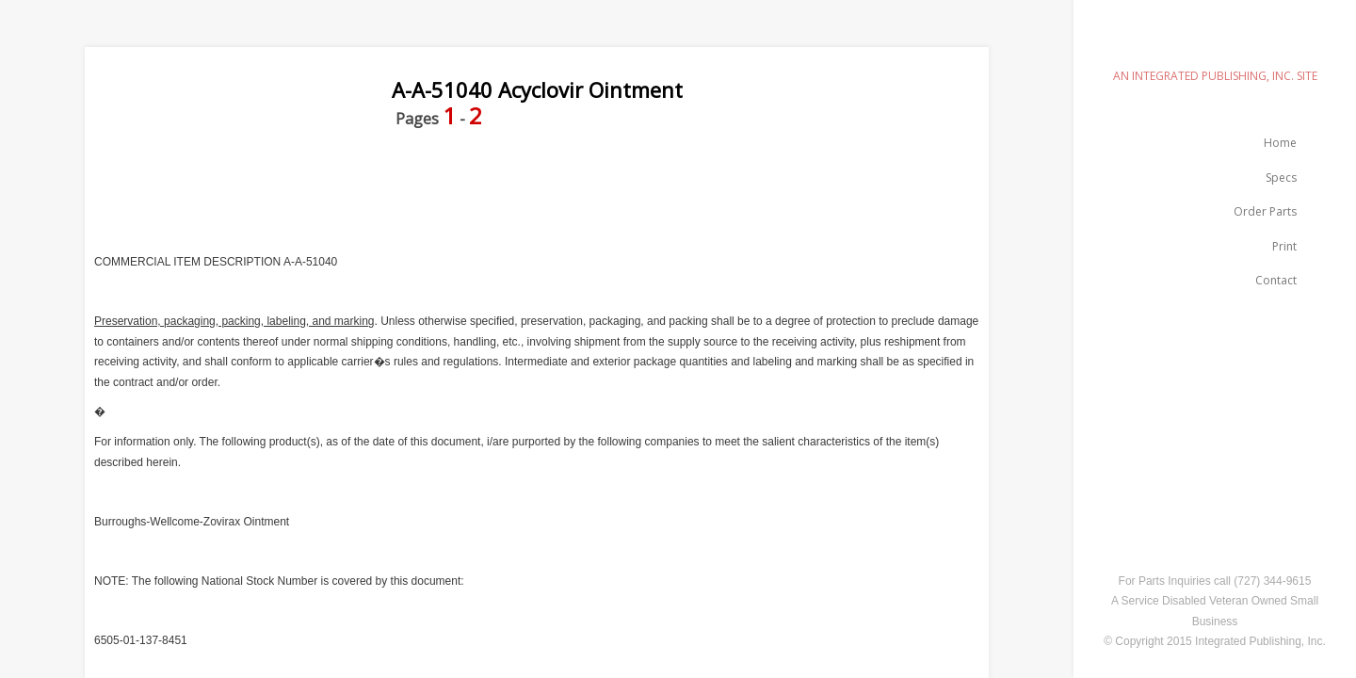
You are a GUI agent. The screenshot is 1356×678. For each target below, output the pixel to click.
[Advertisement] (427, 191)
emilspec (1214, 42)
